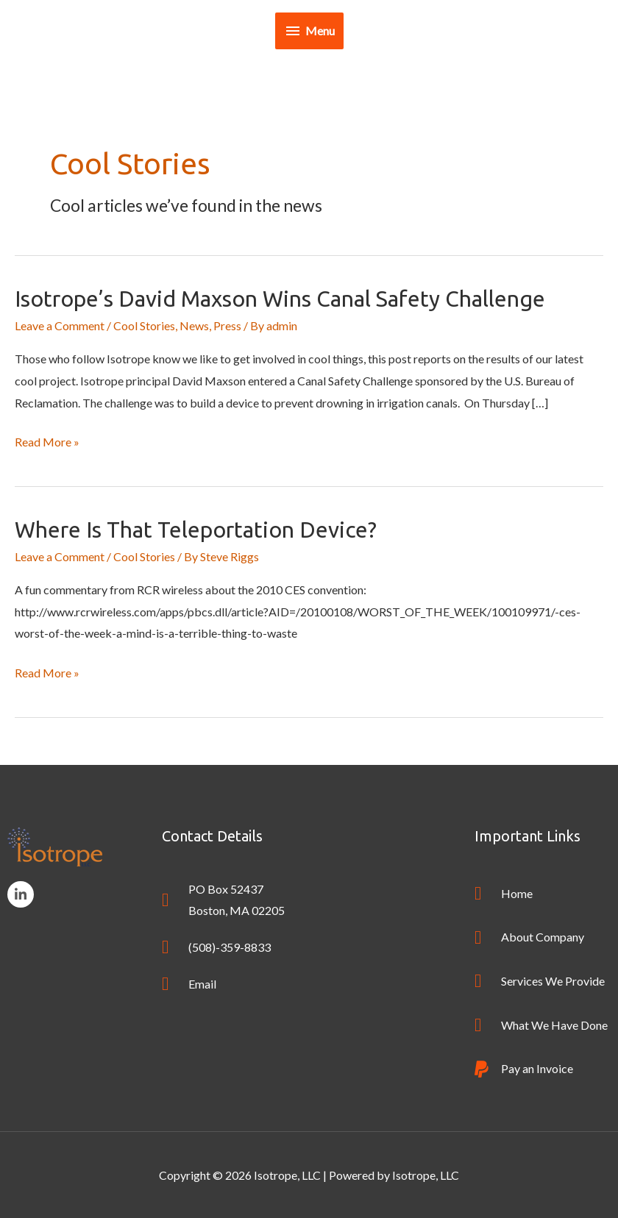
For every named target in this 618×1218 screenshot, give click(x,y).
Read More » (47, 440)
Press (227, 325)
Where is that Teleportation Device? (196, 529)
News (194, 325)
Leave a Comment (59, 325)
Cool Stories (144, 325)
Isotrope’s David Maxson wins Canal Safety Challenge (280, 298)
